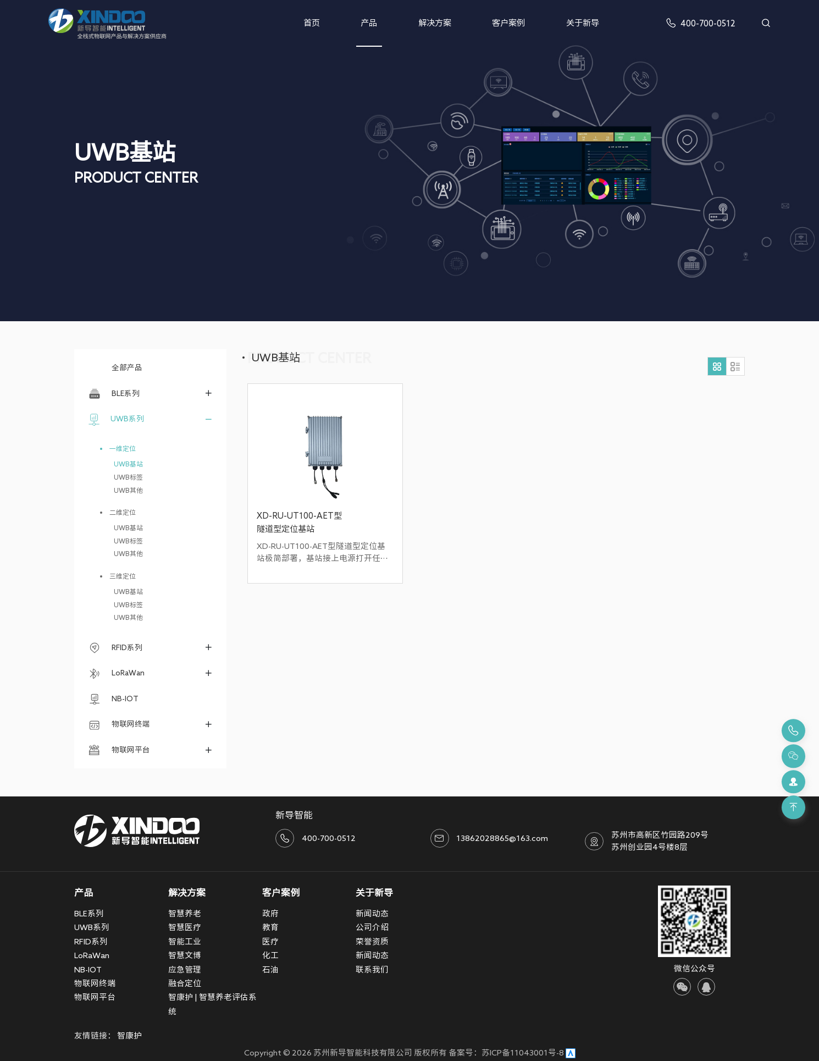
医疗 (270, 941)
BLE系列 (114, 394)
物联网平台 (119, 750)
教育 (270, 927)
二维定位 (122, 512)
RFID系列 (115, 648)
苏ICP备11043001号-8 (523, 1052)
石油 (270, 969)
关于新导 (582, 23)
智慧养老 (184, 913)
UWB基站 (128, 464)
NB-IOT (113, 699)
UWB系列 (116, 420)
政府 (270, 913)
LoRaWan (116, 674)
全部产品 (115, 367)
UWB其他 (128, 490)
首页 (311, 23)
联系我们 (372, 969)
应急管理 (184, 969)
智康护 (129, 1035)
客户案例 (508, 23)
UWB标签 (128, 477)
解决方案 (434, 23)
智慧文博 (184, 955)
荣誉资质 (372, 941)
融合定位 (184, 983)
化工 (270, 955)
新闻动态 (372, 913)
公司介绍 (372, 927)
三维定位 (122, 576)
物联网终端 (119, 725)
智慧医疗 (184, 927)
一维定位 (122, 449)
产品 (369, 23)
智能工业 (184, 941)
